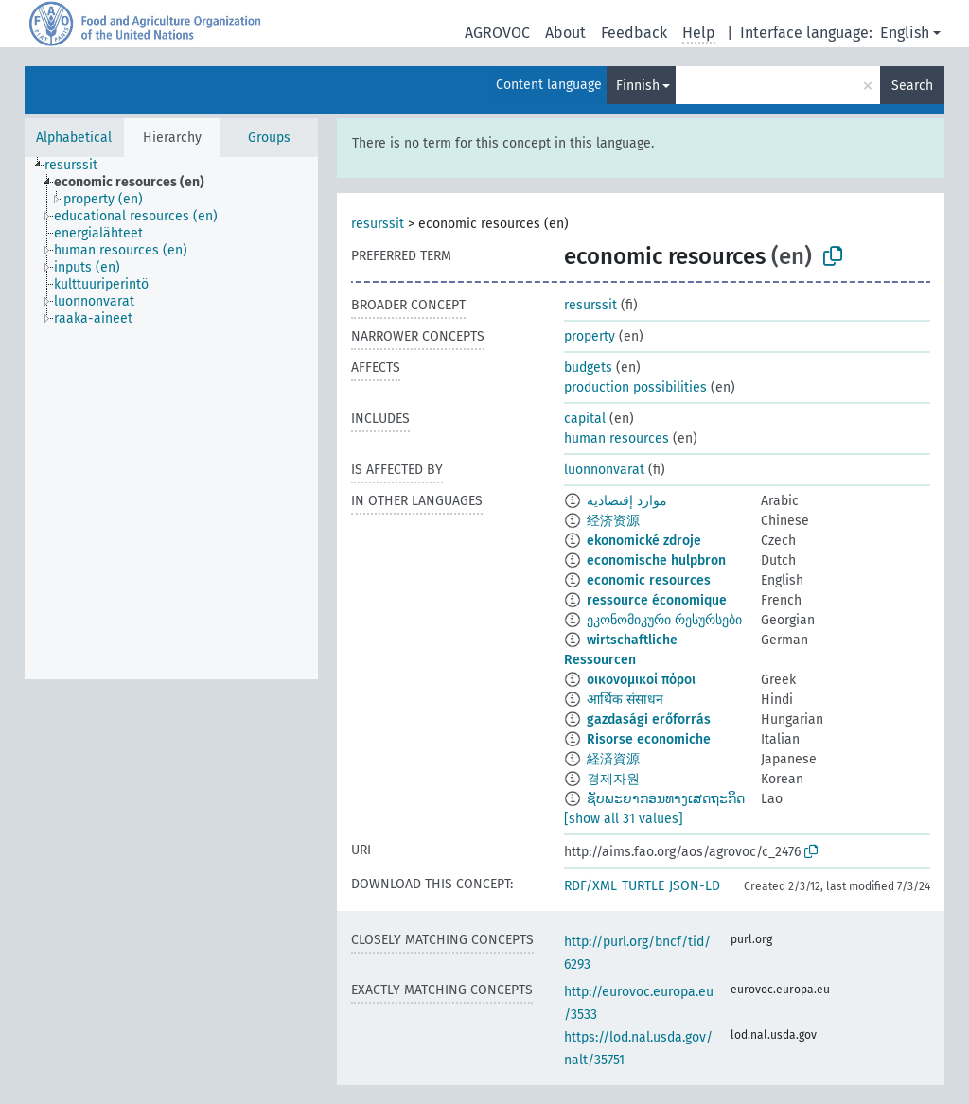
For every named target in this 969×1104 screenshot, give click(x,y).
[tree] (171, 418)
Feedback (634, 33)
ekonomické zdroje (644, 541)
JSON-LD (694, 886)
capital (585, 419)
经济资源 (613, 521)
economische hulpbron (656, 560)
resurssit (377, 224)
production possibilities (635, 387)
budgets (588, 367)
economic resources (649, 580)
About (565, 33)
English (904, 33)
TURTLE (643, 886)
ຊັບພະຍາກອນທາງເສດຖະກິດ (666, 799)
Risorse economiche (649, 739)
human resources (616, 438)
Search (912, 86)
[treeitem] (79, 165)
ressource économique (657, 600)
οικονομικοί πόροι (641, 680)
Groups (269, 138)
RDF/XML (590, 886)
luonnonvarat (604, 470)
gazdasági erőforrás (649, 719)
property (589, 336)
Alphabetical (74, 138)
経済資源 (613, 759)
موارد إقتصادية (627, 501)
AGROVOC (497, 33)
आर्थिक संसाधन (625, 700)
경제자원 (613, 779)
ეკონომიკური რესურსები (664, 620)
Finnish (638, 86)
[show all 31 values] (623, 819)
